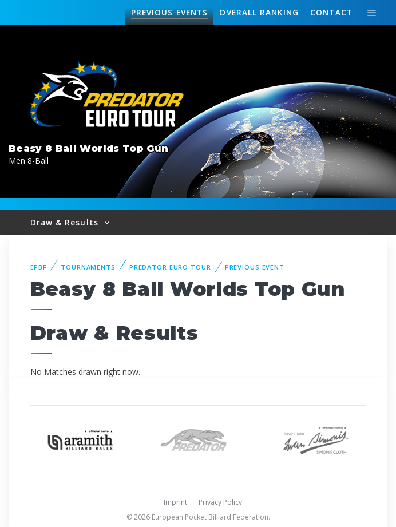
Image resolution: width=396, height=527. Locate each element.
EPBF (38, 267)
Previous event (254, 267)
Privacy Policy (220, 502)
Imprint (175, 502)
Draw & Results (65, 222)
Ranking (258, 12)
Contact (331, 12)
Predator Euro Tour (170, 267)
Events (169, 12)
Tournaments (88, 267)
